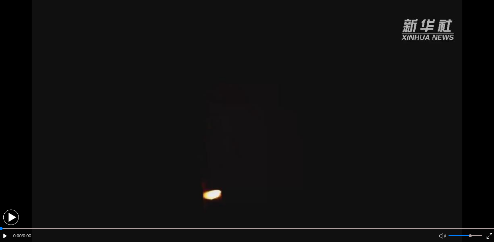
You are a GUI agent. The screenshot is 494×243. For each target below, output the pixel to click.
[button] (11, 217)
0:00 (17, 235)
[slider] (470, 235)
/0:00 (26, 235)
